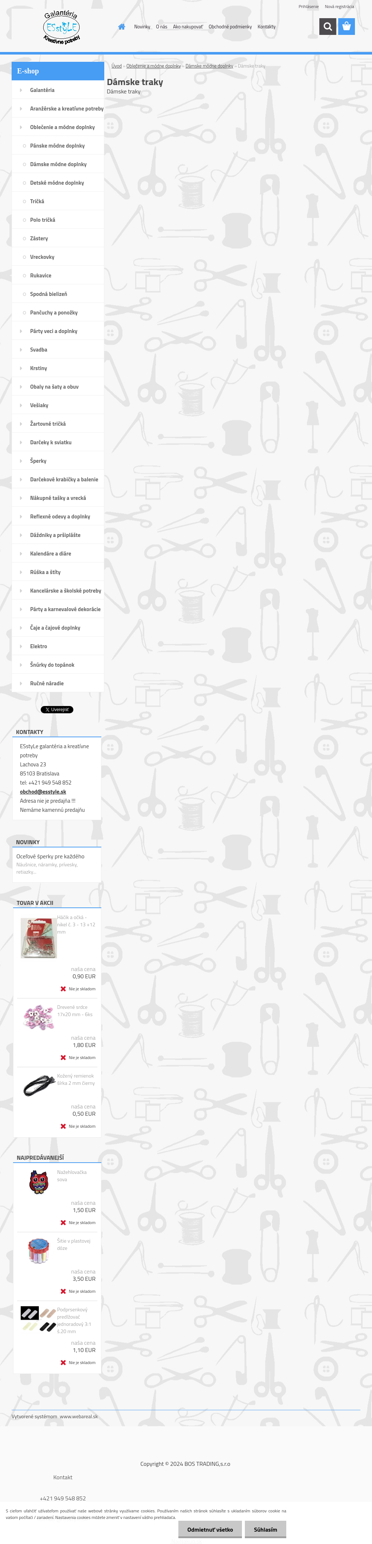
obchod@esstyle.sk (43, 791)
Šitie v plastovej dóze (73, 1244)
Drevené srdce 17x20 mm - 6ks (75, 1010)
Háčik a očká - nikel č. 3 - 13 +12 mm (76, 924)
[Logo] (62, 27)
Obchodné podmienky (230, 26)
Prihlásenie (309, 6)
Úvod (117, 65)
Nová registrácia (339, 6)
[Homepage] (120, 26)
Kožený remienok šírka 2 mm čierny (76, 1079)
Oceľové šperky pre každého (50, 856)
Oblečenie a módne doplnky (153, 65)
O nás (161, 26)
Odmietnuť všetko (210, 1529)
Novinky (142, 26)
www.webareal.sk (79, 1416)
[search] (327, 26)
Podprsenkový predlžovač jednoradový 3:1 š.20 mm (74, 1320)
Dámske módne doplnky (209, 65)
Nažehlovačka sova (71, 1175)
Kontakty (266, 26)
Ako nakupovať (188, 26)
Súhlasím (265, 1529)
